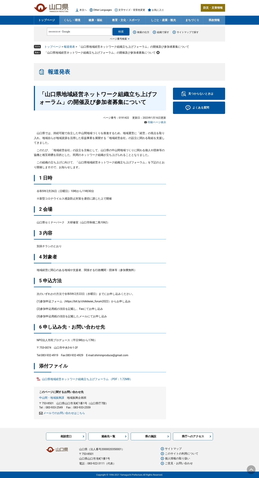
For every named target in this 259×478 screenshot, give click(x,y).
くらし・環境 (72, 20)
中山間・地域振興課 (51, 397)
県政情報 (214, 20)
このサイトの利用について (181, 453)
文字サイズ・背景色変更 (131, 10)
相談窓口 (66, 436)
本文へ (83, 10)
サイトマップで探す (188, 32)
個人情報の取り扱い (177, 458)
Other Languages (102, 10)
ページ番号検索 (118, 39)
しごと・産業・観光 (163, 20)
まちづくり (192, 20)
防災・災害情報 (213, 7)
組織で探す (163, 32)
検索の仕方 (143, 32)
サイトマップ (173, 448)
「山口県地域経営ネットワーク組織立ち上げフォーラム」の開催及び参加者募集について (100, 52)
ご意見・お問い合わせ (179, 463)
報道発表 (69, 46)
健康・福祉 (95, 20)
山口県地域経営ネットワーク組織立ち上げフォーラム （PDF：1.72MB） (87, 379)
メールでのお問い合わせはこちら (64, 413)
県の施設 (150, 436)
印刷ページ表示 (157, 122)
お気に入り (158, 10)
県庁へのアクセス (193, 436)
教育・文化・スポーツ (126, 20)
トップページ (46, 20)
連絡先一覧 (108, 436)
